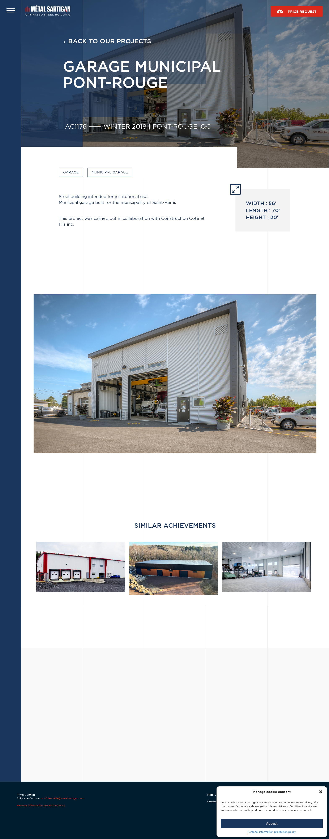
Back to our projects (109, 40)
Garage (71, 172)
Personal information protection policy (272, 831)
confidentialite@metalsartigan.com (62, 798)
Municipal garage (110, 172)
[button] (321, 792)
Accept (272, 823)
